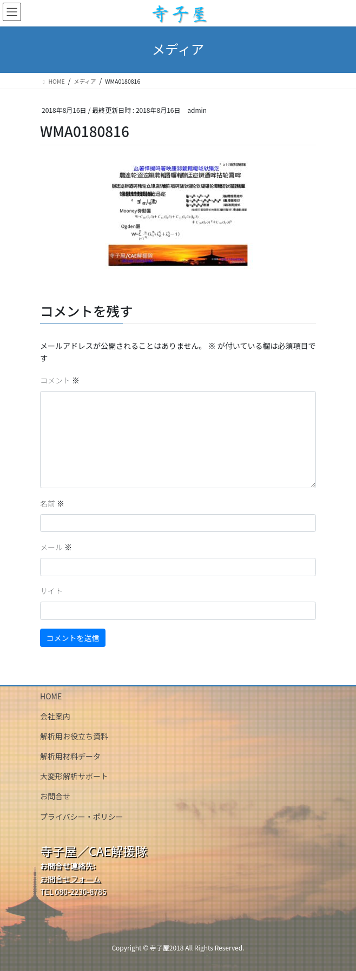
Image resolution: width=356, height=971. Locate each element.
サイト (51, 590)
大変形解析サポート (74, 776)
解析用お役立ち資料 (74, 736)
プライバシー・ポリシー (81, 816)
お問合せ (55, 796)
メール (56, 547)
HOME (51, 696)
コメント (60, 380)
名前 (52, 503)
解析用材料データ (70, 756)
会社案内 (55, 716)
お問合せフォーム (70, 878)
